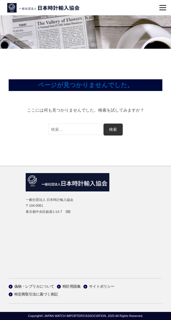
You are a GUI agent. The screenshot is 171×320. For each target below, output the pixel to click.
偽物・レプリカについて (34, 286)
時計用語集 (71, 286)
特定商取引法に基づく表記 (36, 294)
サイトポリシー (101, 286)
